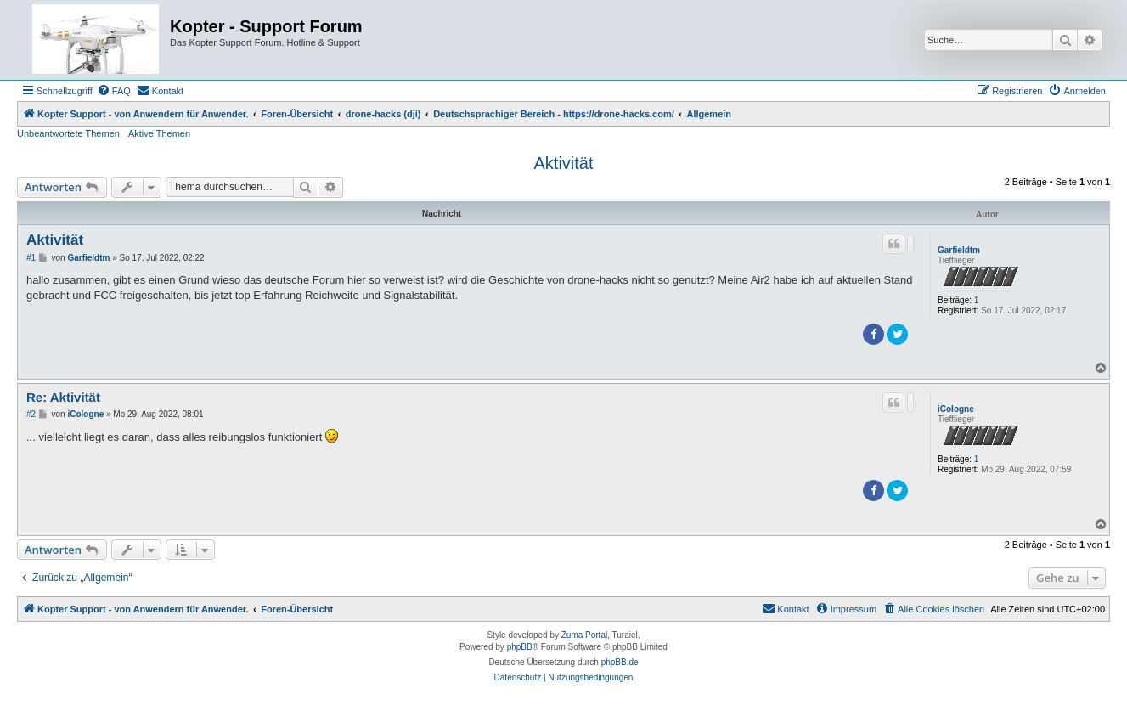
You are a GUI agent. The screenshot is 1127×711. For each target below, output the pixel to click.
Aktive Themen (159, 133)
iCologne (956, 409)
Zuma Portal (584, 635)
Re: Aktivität (63, 397)
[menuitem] (114, 91)
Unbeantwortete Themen (68, 133)
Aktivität (563, 163)
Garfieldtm (959, 250)
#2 (31, 414)
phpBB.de (620, 662)
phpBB (520, 647)
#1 (31, 257)
